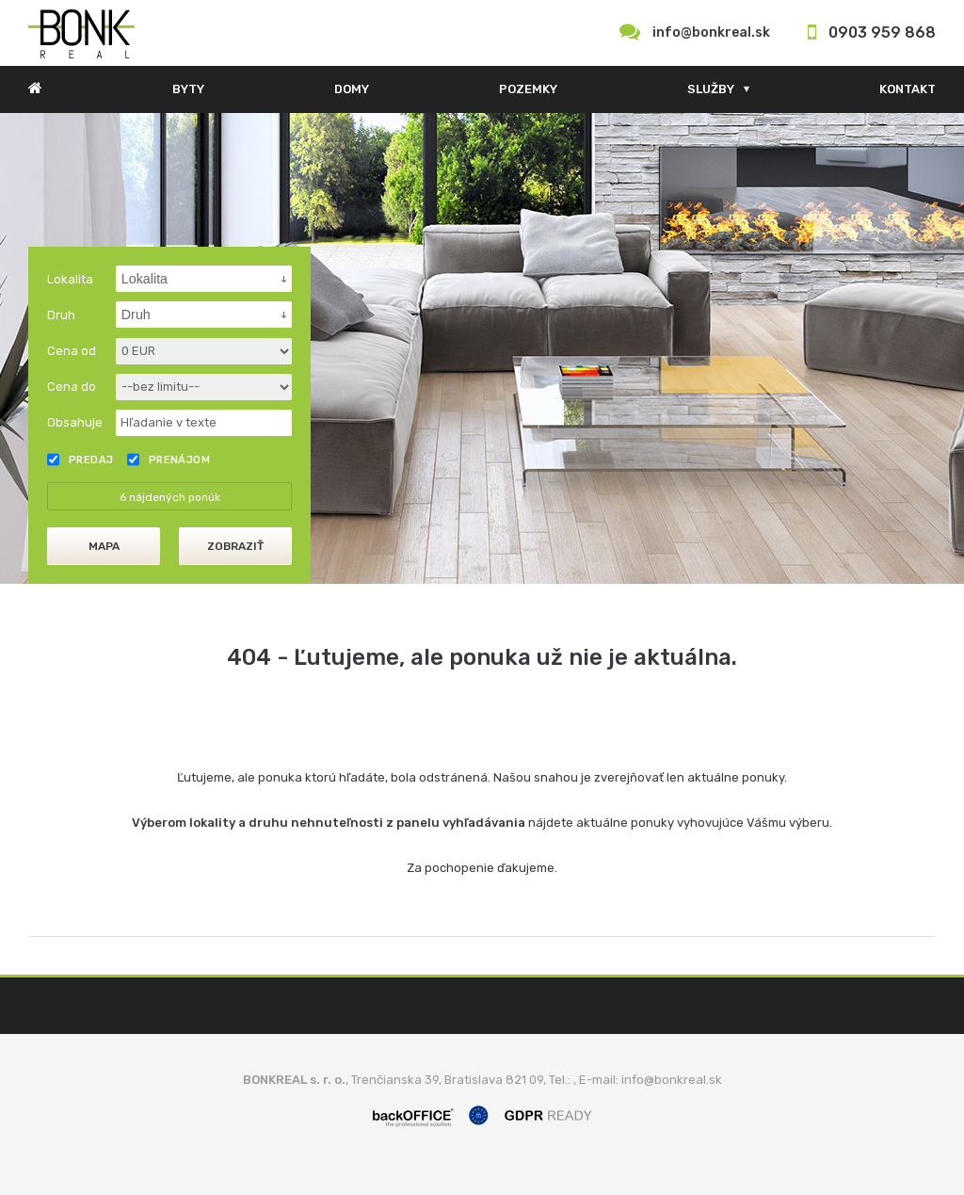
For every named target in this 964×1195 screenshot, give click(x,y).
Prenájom (169, 459)
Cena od (71, 351)
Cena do (71, 386)
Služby (710, 89)
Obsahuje (75, 422)
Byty (188, 89)
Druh (61, 315)
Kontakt (907, 89)
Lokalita (70, 279)
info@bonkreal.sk (711, 32)
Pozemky (528, 89)
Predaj (80, 459)
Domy (351, 89)
